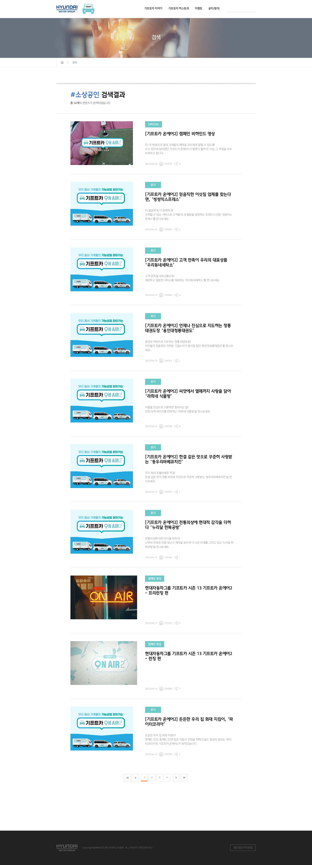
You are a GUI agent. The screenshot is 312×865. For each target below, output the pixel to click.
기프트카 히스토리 (178, 8)
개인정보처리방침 (243, 847)
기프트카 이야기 (153, 8)
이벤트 (198, 8)
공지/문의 (213, 8)
